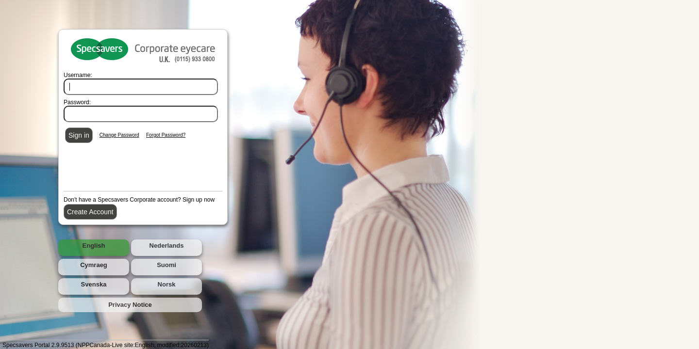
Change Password (119, 135)
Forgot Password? (165, 135)
